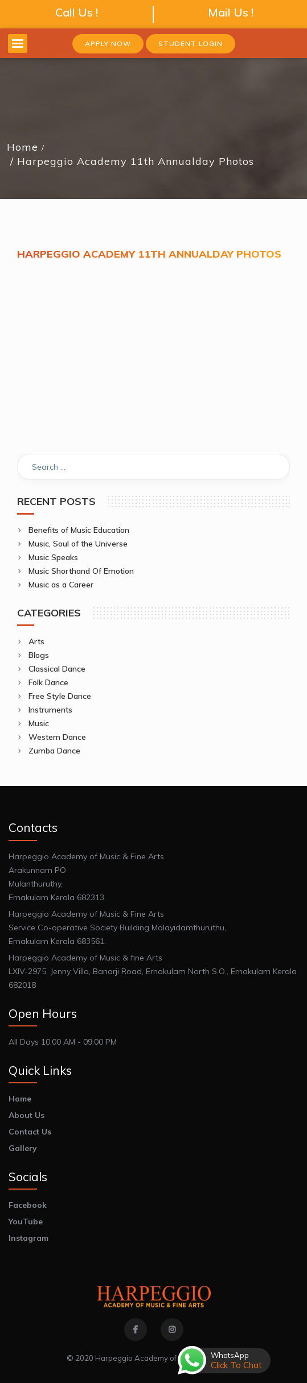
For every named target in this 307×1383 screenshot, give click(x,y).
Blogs (38, 655)
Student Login (190, 43)
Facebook (28, 1205)
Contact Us (30, 1132)
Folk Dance (48, 682)
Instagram (28, 1238)
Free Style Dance (59, 696)
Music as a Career (60, 584)
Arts (36, 641)
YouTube (26, 1221)
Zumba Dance (54, 751)
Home (22, 147)
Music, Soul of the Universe (78, 544)
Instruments (50, 710)
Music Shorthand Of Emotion (81, 571)
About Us (26, 1115)
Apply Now (108, 43)
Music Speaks (53, 557)
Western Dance (57, 737)
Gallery (23, 1148)
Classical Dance (56, 669)
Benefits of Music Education (78, 530)
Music (38, 723)
